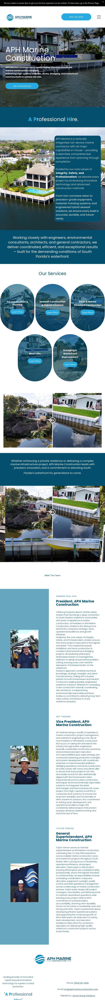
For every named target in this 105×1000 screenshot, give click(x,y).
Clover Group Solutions (83, 995)
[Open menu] (99, 17)
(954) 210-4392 (81, 983)
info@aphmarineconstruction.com (81, 989)
